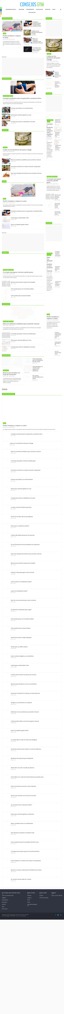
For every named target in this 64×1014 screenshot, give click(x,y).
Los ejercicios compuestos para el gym (21, 704)
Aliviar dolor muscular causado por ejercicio (22, 862)
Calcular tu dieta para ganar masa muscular (22, 667)
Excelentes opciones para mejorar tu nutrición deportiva (26, 843)
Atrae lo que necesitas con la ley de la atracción (11, 468)
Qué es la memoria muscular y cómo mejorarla (23, 880)
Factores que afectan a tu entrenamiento (22, 120)
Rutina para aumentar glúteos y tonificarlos (22, 908)
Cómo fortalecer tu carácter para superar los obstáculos (38, 455)
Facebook (29, 989)
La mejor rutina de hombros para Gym (21, 601)
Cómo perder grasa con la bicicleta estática (22, 348)
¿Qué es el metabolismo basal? (19, 685)
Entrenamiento (30, 9)
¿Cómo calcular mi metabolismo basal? (21, 676)
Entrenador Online (11, 9)
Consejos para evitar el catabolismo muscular (23, 138)
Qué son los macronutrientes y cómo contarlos (23, 694)
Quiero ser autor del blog (57, 989)
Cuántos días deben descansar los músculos (22, 629)
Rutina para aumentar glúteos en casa (21, 129)
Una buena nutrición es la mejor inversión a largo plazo (25, 192)
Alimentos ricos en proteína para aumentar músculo (25, 806)
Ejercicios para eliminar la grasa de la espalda (23, 339)
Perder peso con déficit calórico (19, 741)
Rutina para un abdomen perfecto (20, 620)
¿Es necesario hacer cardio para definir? (21, 899)
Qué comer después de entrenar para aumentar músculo (26, 201)
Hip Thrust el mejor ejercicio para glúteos (22, 611)
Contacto (41, 989)
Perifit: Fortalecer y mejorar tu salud (12, 36)
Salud (53, 9)
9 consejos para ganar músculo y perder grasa (37, 49)
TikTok (28, 994)
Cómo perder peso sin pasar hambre (21, 358)
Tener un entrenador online (7, 989)
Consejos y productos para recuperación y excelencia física (37, 24)
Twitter (28, 996)
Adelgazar (21, 9)
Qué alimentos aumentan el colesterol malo (22, 927)
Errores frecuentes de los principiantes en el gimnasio (25, 639)
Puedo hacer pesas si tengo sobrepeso (21, 732)
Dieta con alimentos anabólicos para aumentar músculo (38, 41)
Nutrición (47, 9)
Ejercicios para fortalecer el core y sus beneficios (24, 778)
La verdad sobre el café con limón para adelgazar (24, 834)
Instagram (29, 992)
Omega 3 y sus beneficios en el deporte (21, 797)
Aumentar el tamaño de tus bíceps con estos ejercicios (25, 787)
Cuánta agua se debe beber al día (20, 263)
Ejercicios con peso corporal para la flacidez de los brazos (26, 964)
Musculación (39, 9)
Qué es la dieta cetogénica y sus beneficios (22, 750)
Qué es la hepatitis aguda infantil (19, 272)
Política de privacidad (43, 992)
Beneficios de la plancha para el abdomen (22, 852)
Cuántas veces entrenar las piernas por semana (23, 769)
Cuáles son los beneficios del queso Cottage (36, 32)
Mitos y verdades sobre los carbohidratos (22, 918)
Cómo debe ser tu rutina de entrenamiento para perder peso (27, 871)
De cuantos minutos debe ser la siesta (38, 463)
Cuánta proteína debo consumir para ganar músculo (25, 815)
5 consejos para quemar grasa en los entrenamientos (25, 945)
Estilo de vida (32, 12)
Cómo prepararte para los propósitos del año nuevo (38, 445)
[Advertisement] (23, 67)
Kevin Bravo (13, 39)
